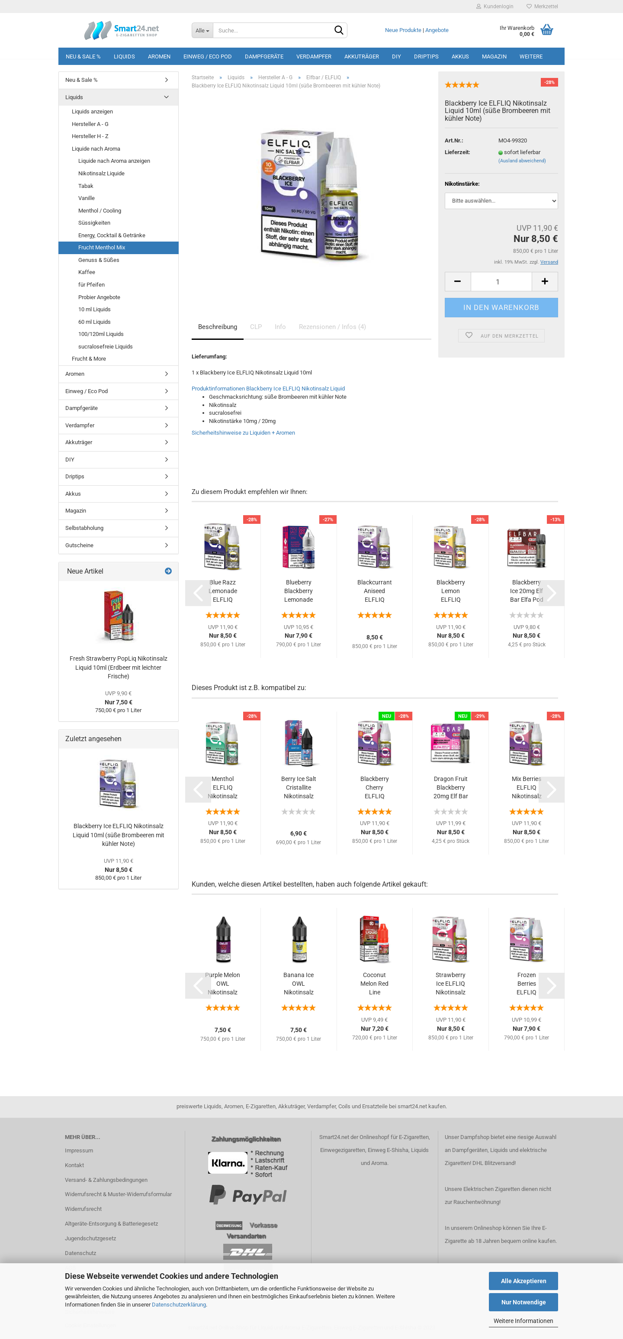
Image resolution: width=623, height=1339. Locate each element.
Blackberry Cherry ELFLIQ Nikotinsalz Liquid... (374, 787)
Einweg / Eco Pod (207, 56)
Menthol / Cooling (99, 210)
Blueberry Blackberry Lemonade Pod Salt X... (298, 591)
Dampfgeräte (264, 56)
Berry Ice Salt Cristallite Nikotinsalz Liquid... (298, 787)
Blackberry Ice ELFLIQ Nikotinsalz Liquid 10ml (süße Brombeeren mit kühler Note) (118, 835)
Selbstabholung (84, 528)
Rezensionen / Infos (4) (332, 327)
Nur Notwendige (523, 1302)
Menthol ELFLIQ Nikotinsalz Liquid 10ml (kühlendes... (223, 787)
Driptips (426, 56)
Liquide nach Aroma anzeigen (114, 161)
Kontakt (74, 1165)
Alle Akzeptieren (523, 1281)
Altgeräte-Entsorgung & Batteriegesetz (111, 1223)
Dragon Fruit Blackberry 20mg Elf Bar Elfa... (451, 787)
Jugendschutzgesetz (90, 1238)
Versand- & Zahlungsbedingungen (106, 1180)
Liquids (124, 56)
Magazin (494, 56)
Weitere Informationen (523, 1320)
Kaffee (86, 272)
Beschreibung (217, 327)
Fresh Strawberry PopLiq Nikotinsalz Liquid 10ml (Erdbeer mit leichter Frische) (118, 667)
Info (280, 327)
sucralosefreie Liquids (105, 346)
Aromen (159, 56)
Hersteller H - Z (90, 136)
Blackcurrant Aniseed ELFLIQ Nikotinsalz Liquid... (374, 591)
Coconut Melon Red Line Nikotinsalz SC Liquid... (375, 984)
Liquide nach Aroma (96, 148)
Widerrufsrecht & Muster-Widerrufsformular (118, 1194)
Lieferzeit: (457, 152)
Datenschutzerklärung (179, 1304)
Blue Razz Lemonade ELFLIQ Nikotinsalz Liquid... (223, 591)
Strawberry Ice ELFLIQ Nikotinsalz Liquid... (451, 984)
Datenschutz (80, 1253)
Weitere (531, 56)
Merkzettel (542, 6)
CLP (256, 327)
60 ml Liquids (94, 322)
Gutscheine (79, 545)
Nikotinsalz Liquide (101, 173)
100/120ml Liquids (101, 334)
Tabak (85, 186)
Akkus (460, 56)
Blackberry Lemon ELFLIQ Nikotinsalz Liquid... (451, 591)
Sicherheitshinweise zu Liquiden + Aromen (243, 432)
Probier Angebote (99, 297)
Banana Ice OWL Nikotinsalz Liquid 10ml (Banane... (298, 984)
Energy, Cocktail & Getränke (111, 235)
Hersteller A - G (90, 124)
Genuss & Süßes (98, 260)
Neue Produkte (403, 30)
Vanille (86, 198)
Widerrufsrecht (83, 1209)
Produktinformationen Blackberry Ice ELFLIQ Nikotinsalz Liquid (268, 388)
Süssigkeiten (94, 222)
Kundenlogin (495, 6)
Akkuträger (361, 56)
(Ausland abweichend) (522, 161)
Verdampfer (313, 56)
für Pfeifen (91, 284)
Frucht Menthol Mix (101, 247)
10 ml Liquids (94, 309)
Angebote (437, 30)
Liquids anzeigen (92, 111)
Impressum (79, 1150)
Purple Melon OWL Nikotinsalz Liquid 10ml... (223, 984)
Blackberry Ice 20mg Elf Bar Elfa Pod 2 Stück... (526, 591)
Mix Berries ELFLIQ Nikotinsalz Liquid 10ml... (526, 787)
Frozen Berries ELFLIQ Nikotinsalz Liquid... (527, 984)
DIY (396, 56)
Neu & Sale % (83, 56)
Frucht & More (89, 358)
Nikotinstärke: (462, 184)
